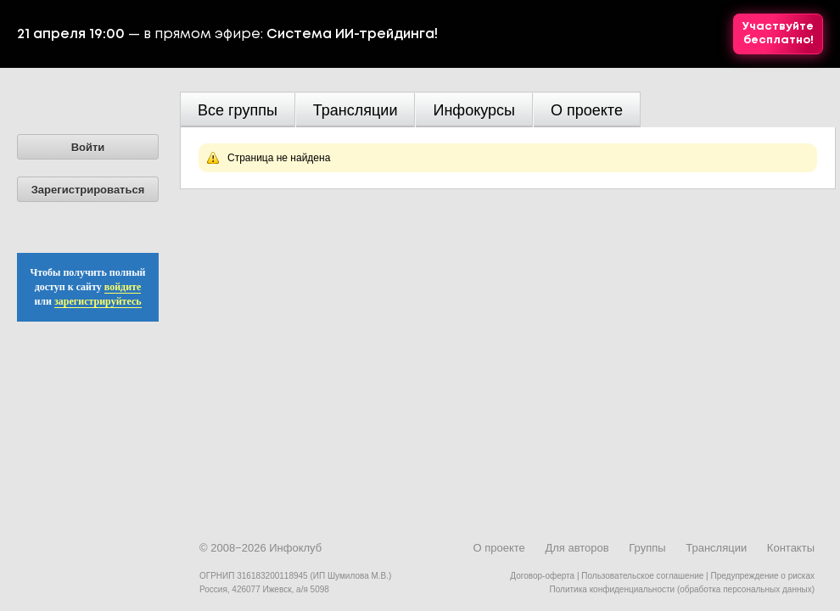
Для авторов (576, 547)
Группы (647, 547)
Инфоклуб (295, 547)
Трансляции (355, 110)
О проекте (587, 110)
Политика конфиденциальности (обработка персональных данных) (682, 589)
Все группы (237, 110)
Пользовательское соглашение (642, 575)
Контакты (791, 547)
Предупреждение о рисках (762, 575)
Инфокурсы (474, 110)
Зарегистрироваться (88, 189)
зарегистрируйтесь (98, 301)
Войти (88, 147)
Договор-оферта (542, 575)
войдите (123, 287)
